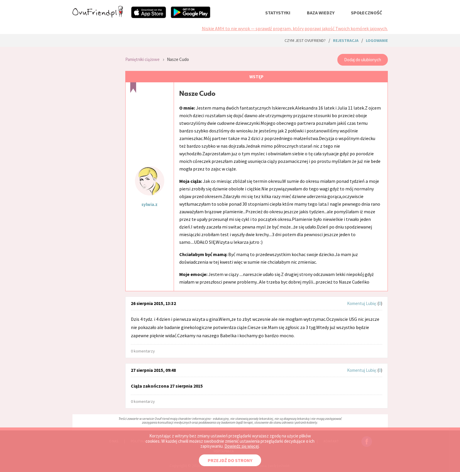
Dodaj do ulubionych (362, 59)
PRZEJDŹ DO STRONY (230, 460)
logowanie (377, 40)
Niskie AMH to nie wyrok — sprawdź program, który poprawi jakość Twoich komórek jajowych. (295, 28)
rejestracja (345, 40)
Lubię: (372, 303)
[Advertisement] (94, 129)
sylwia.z (149, 204)
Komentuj (356, 303)
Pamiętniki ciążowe (142, 59)
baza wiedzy (320, 13)
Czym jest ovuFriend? (305, 40)
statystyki (277, 13)
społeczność (366, 13)
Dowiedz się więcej (241, 446)
